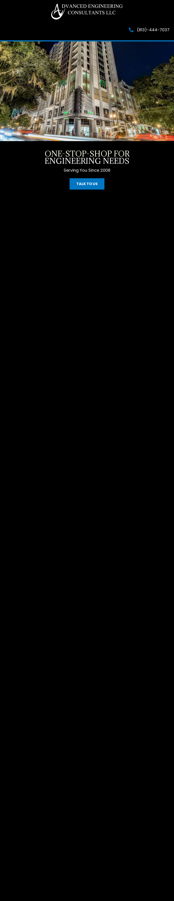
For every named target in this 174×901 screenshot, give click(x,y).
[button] (87, 184)
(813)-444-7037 (153, 30)
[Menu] (26, 32)
